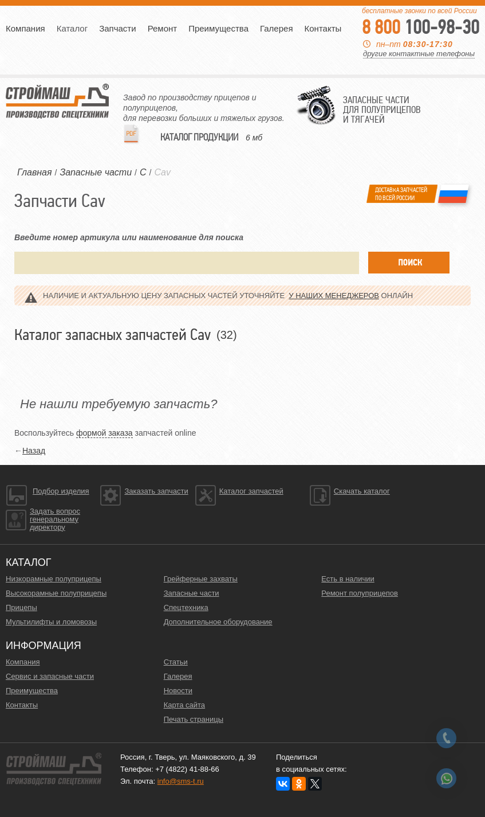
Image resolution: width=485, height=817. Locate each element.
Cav (162, 172)
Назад (33, 450)
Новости (178, 690)
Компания (25, 28)
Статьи (176, 662)
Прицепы (21, 607)
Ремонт (163, 28)
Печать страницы (193, 719)
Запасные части (191, 593)
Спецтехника (186, 607)
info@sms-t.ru (180, 781)
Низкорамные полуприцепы (53, 578)
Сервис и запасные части (50, 676)
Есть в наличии (347, 578)
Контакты (323, 28)
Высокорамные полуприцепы (56, 593)
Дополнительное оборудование (218, 621)
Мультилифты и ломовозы (51, 621)
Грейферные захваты (201, 578)
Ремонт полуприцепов (359, 593)
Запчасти (117, 28)
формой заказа (104, 432)
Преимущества (218, 28)
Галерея (276, 28)
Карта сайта (184, 705)
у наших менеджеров (334, 295)
